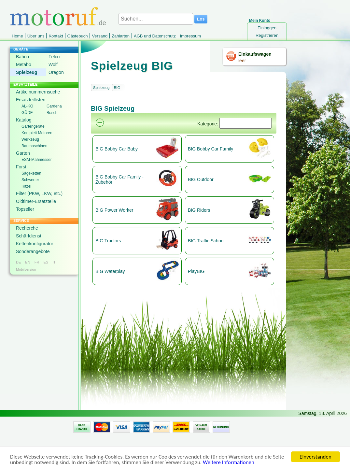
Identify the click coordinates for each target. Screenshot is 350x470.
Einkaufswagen (255, 54)
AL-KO (27, 106)
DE (18, 262)
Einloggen (267, 27)
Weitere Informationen (228, 466)
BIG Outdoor (201, 179)
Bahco (22, 56)
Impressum (190, 36)
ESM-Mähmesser (36, 159)
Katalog (23, 119)
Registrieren (267, 35)
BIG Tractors (108, 240)
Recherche (27, 228)
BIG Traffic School (206, 240)
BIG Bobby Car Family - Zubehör (119, 179)
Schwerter (30, 180)
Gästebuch (77, 36)
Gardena (54, 106)
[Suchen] (245, 123)
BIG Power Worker (114, 210)
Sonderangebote (33, 251)
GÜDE (27, 112)
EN (27, 262)
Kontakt (56, 36)
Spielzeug (26, 72)
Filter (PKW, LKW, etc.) (39, 193)
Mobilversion (26, 269)
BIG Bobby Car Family (210, 148)
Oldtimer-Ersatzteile (36, 201)
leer (242, 60)
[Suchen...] (156, 19)
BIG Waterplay (110, 271)
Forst (21, 166)
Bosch (52, 112)
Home (17, 36)
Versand (99, 36)
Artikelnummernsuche (38, 91)
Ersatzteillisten (30, 99)
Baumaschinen (34, 146)
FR (37, 262)
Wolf (53, 64)
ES (45, 262)
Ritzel (26, 186)
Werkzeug (30, 139)
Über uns (36, 36)
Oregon (56, 72)
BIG (117, 88)
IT (54, 262)
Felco (54, 56)
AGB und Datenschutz (155, 36)
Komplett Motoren (36, 133)
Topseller (25, 209)
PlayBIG (196, 271)
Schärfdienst (28, 235)
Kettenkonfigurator (34, 243)
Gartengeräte (33, 126)
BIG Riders (199, 210)
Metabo (23, 64)
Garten (23, 153)
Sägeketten (31, 173)
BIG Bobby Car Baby (116, 148)
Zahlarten (121, 36)
